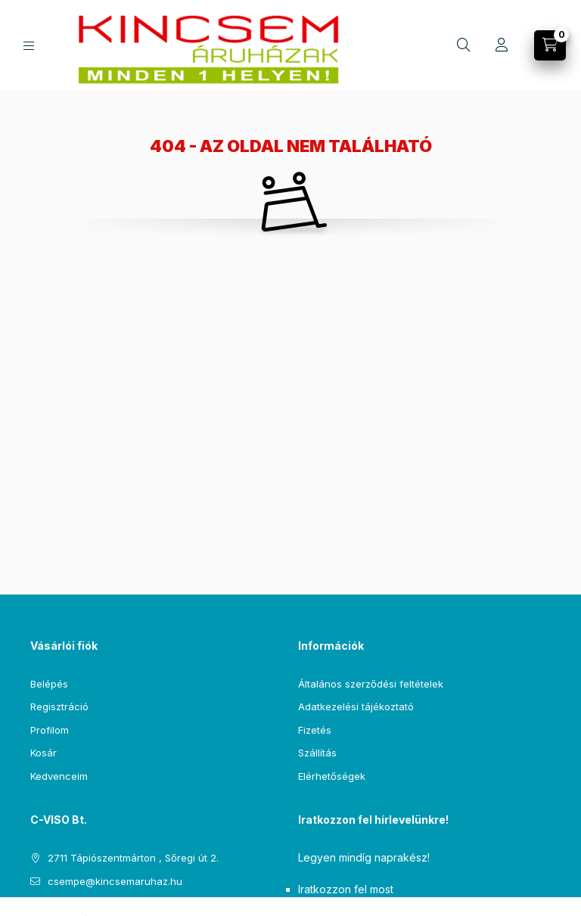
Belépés (49, 684)
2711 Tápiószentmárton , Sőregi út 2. (133, 858)
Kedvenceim (59, 776)
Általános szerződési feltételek (370, 684)
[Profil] (501, 45)
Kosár (43, 753)
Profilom (49, 730)
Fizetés (314, 730)
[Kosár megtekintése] (550, 45)
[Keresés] (464, 45)
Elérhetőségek (331, 776)
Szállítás (317, 753)
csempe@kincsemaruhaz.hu (115, 881)
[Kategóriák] (28, 46)
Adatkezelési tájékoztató (356, 706)
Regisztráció (59, 706)
